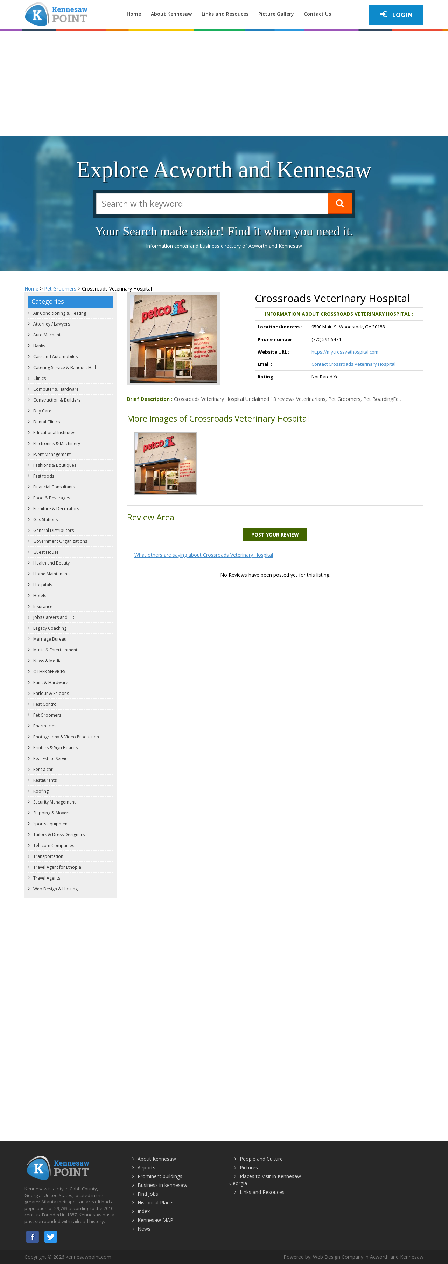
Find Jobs (148, 1193)
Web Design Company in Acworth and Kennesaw (368, 1256)
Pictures (249, 1167)
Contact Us (317, 14)
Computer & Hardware (55, 389)
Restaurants (44, 780)
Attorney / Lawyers (51, 324)
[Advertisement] (224, 84)
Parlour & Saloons (50, 693)
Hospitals (42, 585)
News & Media (47, 661)
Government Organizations (59, 541)
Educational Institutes (53, 433)
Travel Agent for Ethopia (56, 867)
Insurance (42, 606)
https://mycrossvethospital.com (345, 352)
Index (144, 1211)
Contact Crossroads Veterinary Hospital (354, 364)
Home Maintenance (52, 574)
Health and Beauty (51, 563)
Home (134, 14)
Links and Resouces (225, 14)
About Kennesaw (171, 14)
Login (396, 14)
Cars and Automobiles (55, 357)
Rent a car (42, 769)
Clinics (39, 378)
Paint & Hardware (50, 682)
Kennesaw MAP (155, 1220)
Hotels (39, 596)
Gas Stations (45, 519)
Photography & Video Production (65, 737)
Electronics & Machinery (56, 443)
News (144, 1228)
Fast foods (43, 476)
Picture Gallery (276, 14)
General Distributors (53, 530)
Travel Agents (46, 878)
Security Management (54, 802)
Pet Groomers (60, 288)
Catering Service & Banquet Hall (64, 367)
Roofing (40, 791)
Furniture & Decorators (55, 509)
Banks (38, 346)
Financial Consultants (53, 487)
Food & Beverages (51, 498)
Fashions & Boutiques (54, 465)
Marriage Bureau (49, 639)
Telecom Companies (53, 845)
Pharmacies (44, 726)
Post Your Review (275, 534)
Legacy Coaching (49, 628)
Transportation (47, 856)
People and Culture (261, 1158)
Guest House (45, 552)
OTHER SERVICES (48, 672)
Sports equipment (50, 824)
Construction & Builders (56, 400)
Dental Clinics (46, 422)
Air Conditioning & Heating (59, 313)
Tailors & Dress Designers (58, 835)
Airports (146, 1167)
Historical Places (156, 1202)
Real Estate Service (51, 758)
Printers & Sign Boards (55, 748)
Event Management (51, 454)
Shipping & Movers (51, 813)
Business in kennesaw (162, 1185)
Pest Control (45, 704)
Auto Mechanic (47, 335)
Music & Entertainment (54, 650)
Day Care (41, 411)
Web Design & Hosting (55, 889)
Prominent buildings (160, 1176)
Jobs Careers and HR (53, 617)
